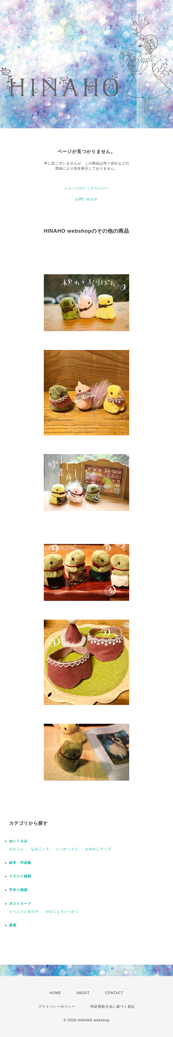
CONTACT (114, 993)
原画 (13, 925)
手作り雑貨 (18, 890)
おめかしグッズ (98, 849)
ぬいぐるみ (18, 841)
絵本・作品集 (20, 863)
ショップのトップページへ (86, 188)
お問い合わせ (86, 199)
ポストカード (20, 904)
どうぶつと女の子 (24, 912)
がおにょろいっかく (62, 912)
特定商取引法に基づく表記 (112, 1007)
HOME (55, 993)
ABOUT (83, 993)
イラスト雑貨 (20, 876)
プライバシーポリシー (56, 1007)
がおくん (16, 849)
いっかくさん (67, 849)
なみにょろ (40, 849)
